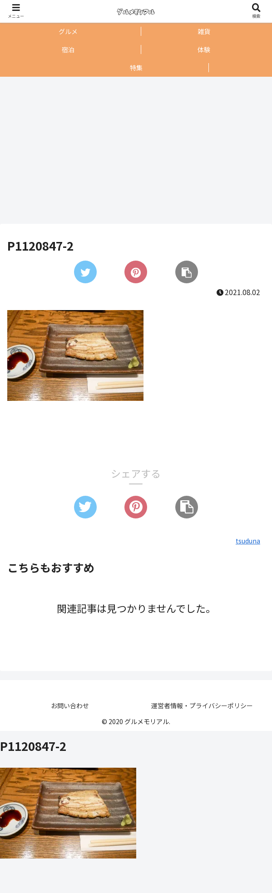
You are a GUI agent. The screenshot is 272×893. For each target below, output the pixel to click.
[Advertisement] (133, 150)
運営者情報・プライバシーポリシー (202, 705)
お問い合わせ (70, 705)
